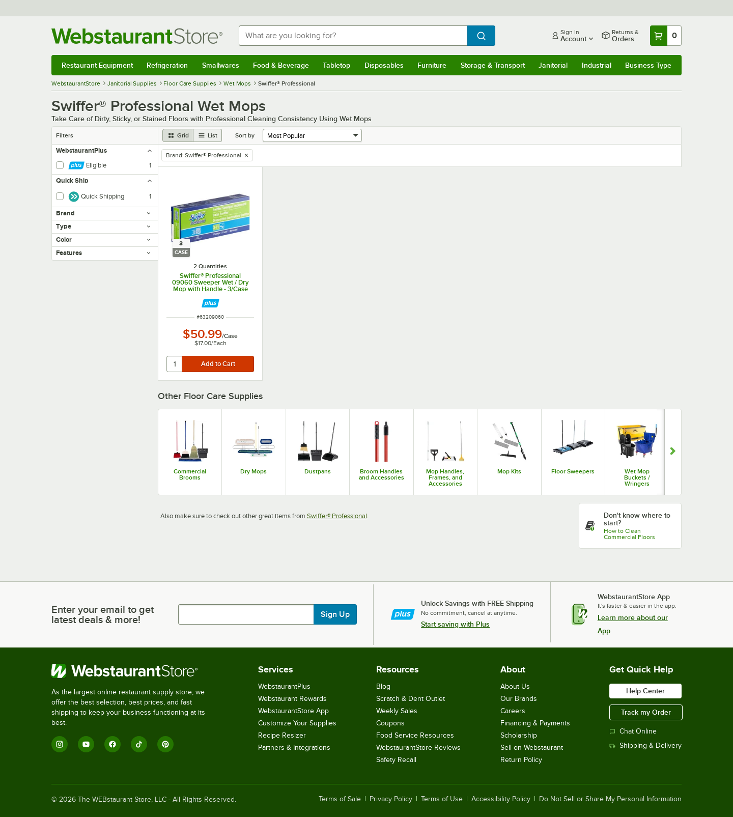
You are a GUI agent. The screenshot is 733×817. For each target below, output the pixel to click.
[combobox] (353, 35)
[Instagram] (59, 744)
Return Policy (521, 760)
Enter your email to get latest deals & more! (102, 614)
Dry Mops (253, 471)
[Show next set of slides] (672, 452)
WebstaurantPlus (284, 686)
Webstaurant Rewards (292, 698)
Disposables (384, 65)
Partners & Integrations (294, 747)
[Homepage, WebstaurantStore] (136, 36)
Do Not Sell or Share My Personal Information (610, 799)
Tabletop (336, 65)
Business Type (648, 65)
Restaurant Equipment (97, 65)
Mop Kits (509, 471)
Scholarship (518, 735)
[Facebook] (112, 744)
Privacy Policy (391, 799)
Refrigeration (167, 65)
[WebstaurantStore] (135, 671)
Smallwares (220, 65)
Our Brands (518, 698)
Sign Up (335, 614)
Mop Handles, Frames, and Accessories (445, 477)
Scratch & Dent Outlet (410, 698)
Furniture (431, 65)
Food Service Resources (415, 735)
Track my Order (646, 712)
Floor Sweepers (573, 471)
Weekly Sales (396, 711)
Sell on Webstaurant (531, 747)
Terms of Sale (340, 799)
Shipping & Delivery (645, 745)
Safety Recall (396, 760)
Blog (383, 686)
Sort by (245, 135)
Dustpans (317, 471)
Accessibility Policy (500, 799)
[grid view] (177, 135)
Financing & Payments (535, 723)
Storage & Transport (493, 65)
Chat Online (633, 731)
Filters (64, 135)
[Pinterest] (165, 744)
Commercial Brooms (190, 474)
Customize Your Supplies (297, 723)
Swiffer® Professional (337, 516)
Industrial (596, 65)
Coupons (390, 723)
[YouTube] (86, 744)
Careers (512, 711)
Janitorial (553, 65)
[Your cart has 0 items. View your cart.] (666, 35)
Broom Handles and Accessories (381, 474)
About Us (515, 686)
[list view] (207, 135)
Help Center (645, 691)
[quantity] (174, 364)
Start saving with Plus (455, 624)
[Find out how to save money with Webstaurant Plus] (210, 303)
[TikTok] (139, 744)
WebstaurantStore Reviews (418, 747)
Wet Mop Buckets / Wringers (637, 477)
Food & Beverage (281, 65)
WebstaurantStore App (293, 711)
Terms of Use (442, 799)
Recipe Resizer (282, 735)
